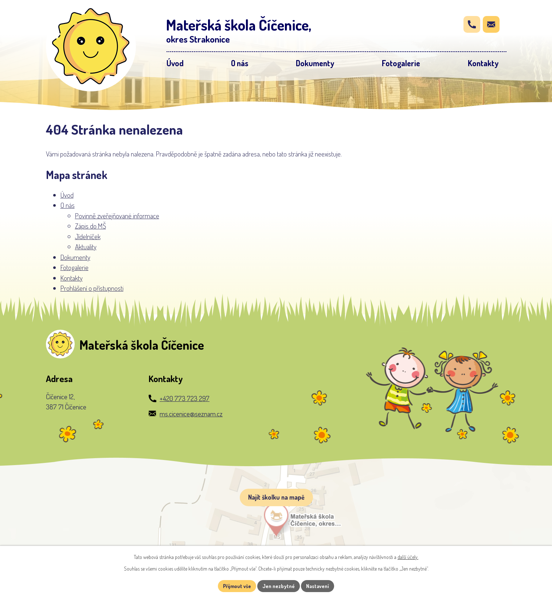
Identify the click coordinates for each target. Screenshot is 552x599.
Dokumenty (75, 257)
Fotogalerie (74, 267)
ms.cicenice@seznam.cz (191, 413)
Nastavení (317, 586)
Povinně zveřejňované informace (117, 215)
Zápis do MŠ (90, 225)
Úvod (67, 194)
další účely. (408, 557)
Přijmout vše (237, 586)
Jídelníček (88, 236)
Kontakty (71, 277)
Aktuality (86, 246)
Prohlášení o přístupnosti (92, 288)
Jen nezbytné (278, 586)
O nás (67, 205)
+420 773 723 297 (185, 398)
